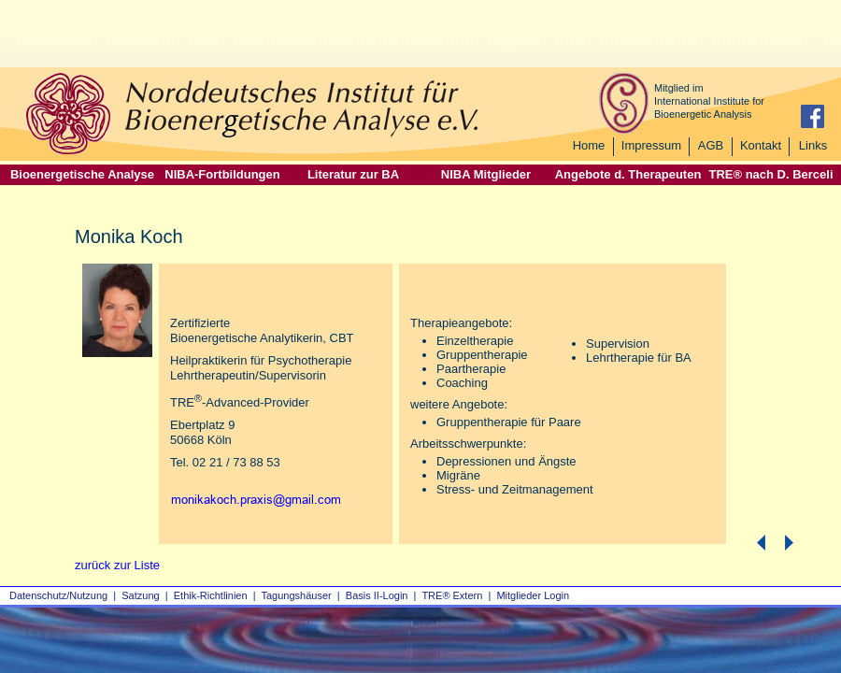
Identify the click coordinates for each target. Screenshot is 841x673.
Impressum (651, 145)
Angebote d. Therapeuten (628, 174)
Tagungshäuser (297, 595)
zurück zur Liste (117, 565)
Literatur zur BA (353, 174)
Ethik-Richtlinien (211, 595)
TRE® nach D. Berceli (770, 174)
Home (589, 145)
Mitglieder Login (532, 595)
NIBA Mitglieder (486, 174)
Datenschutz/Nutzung (58, 595)
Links (813, 145)
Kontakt (760, 145)
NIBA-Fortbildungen (221, 174)
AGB (710, 145)
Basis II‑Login (377, 595)
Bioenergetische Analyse (82, 174)
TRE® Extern (451, 595)
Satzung (140, 595)
